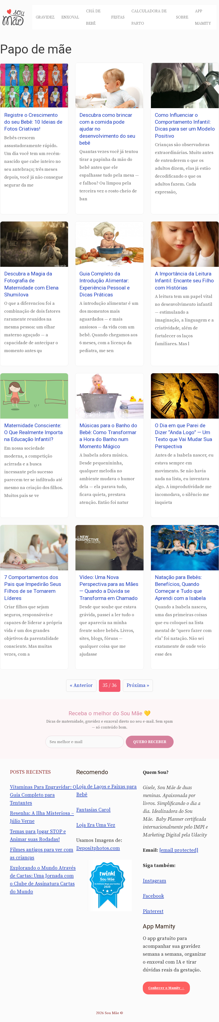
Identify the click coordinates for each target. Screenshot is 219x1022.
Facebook (153, 896)
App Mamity (203, 17)
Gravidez (45, 17)
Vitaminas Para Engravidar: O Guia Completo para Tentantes (43, 795)
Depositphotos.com (98, 848)
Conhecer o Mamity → (166, 988)
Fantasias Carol (93, 810)
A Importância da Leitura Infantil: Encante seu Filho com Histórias (184, 281)
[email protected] (178, 850)
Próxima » (138, 685)
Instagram (154, 881)
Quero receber (149, 741)
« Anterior (81, 685)
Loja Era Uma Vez (95, 825)
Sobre (182, 17)
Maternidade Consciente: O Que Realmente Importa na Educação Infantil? (33, 433)
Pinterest (153, 911)
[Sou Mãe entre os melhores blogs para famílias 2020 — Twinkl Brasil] (109, 885)
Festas (118, 17)
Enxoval (70, 17)
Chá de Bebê (93, 17)
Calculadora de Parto (148, 17)
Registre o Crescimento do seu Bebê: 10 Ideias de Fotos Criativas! (33, 122)
